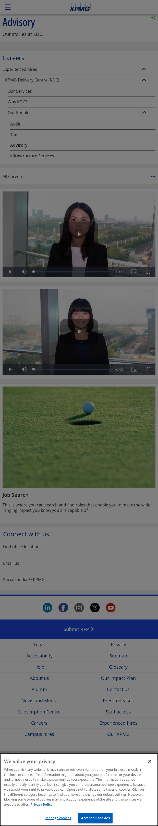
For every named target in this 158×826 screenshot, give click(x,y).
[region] (79, 789)
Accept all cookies (95, 818)
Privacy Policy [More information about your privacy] (41, 804)
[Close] (149, 761)
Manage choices (58, 818)
